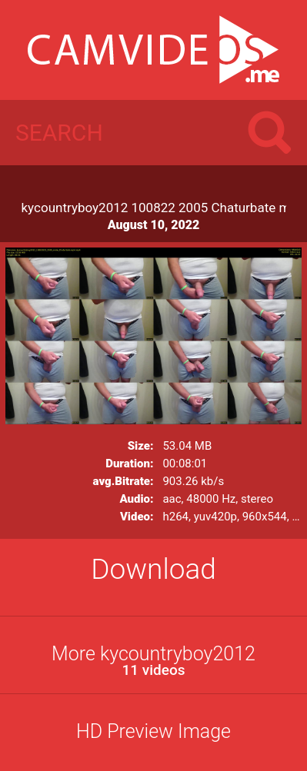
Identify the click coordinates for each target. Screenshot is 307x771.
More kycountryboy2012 (153, 661)
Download (153, 569)
